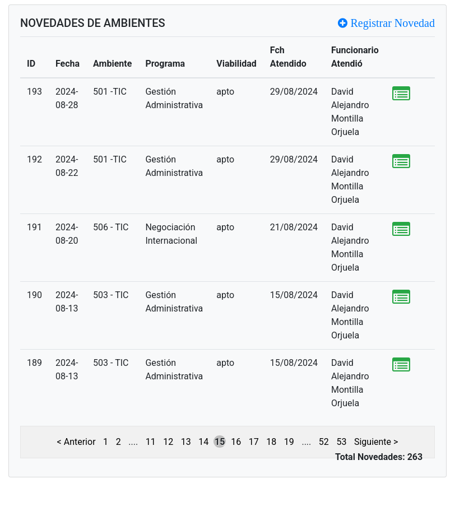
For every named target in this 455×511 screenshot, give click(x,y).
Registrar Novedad (391, 23)
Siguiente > (376, 441)
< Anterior (76, 441)
